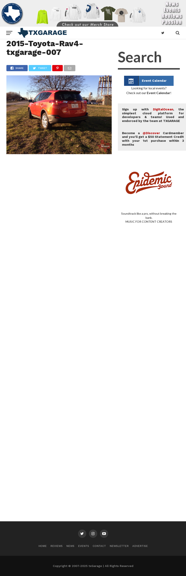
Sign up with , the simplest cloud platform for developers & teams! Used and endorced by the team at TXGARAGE (153, 115)
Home (42, 546)
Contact (99, 546)
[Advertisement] (149, 338)
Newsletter (119, 546)
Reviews (56, 546)
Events (83, 546)
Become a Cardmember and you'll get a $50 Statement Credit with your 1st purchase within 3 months (153, 139)
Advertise (140, 546)
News (70, 546)
